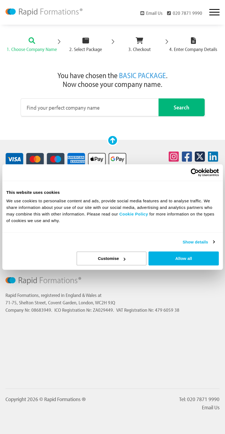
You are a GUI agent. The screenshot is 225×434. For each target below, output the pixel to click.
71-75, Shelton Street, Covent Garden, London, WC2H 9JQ (60, 302)
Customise (112, 258)
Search (181, 107)
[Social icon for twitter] (200, 157)
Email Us (151, 13)
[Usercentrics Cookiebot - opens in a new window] (195, 172)
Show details (195, 242)
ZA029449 (103, 310)
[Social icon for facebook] (186, 157)
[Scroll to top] (112, 140)
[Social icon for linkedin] (213, 157)
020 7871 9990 (184, 13)
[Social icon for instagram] (173, 157)
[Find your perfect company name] (90, 107)
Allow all (183, 258)
